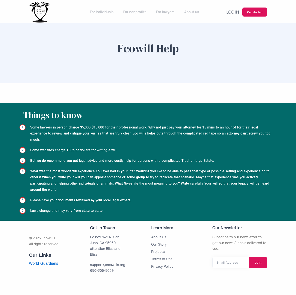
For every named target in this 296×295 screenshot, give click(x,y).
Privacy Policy (162, 266)
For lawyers (168, 11)
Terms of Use (161, 259)
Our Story (159, 244)
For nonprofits (139, 11)
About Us (158, 237)
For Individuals (107, 11)
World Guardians (43, 263)
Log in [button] (234, 11)
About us (193, 11)
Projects (158, 251)
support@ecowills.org (107, 264)
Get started (254, 12)
